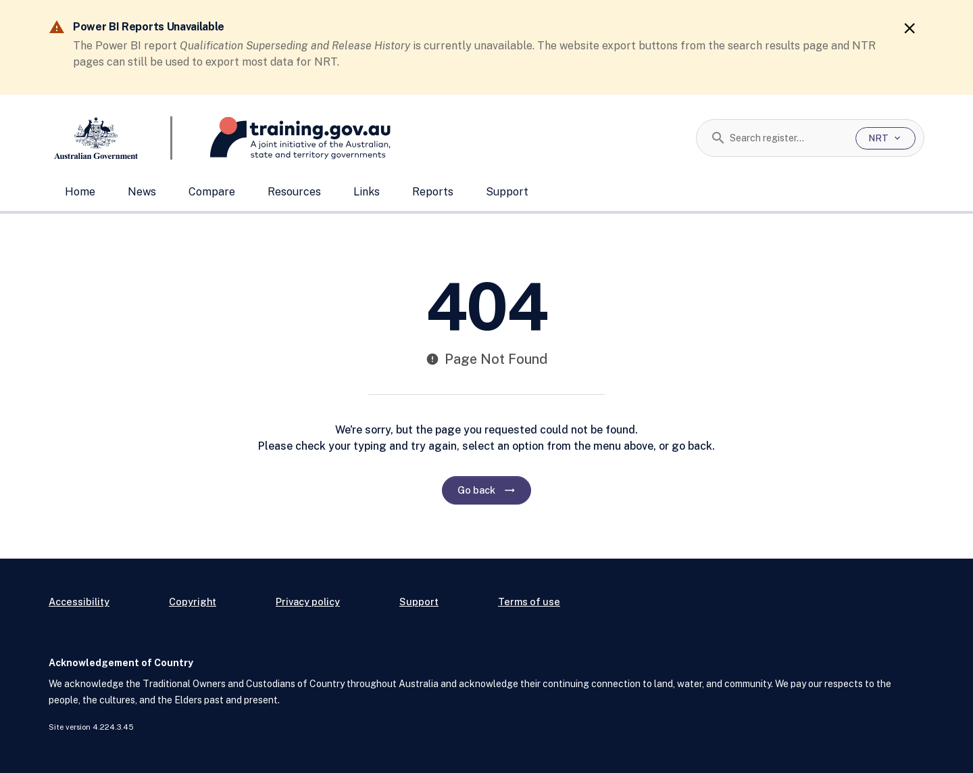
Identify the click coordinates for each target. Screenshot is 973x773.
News (142, 191)
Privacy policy (308, 601)
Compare (212, 191)
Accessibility (79, 601)
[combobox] (787, 138)
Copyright (192, 601)
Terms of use (529, 601)
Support (507, 191)
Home (80, 191)
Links (366, 191)
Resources (294, 191)
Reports (432, 191)
